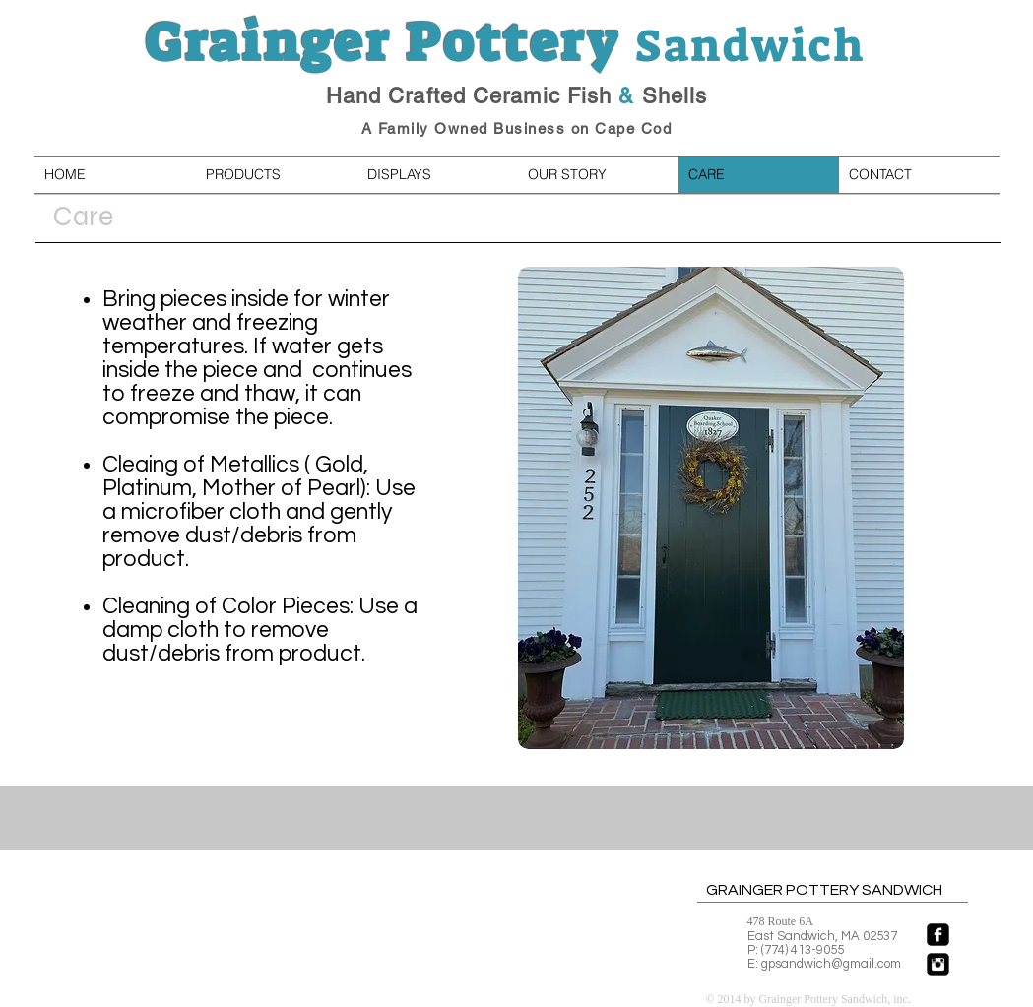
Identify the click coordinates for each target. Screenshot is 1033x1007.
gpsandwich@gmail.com (831, 964)
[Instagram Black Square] (938, 964)
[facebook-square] (938, 934)
